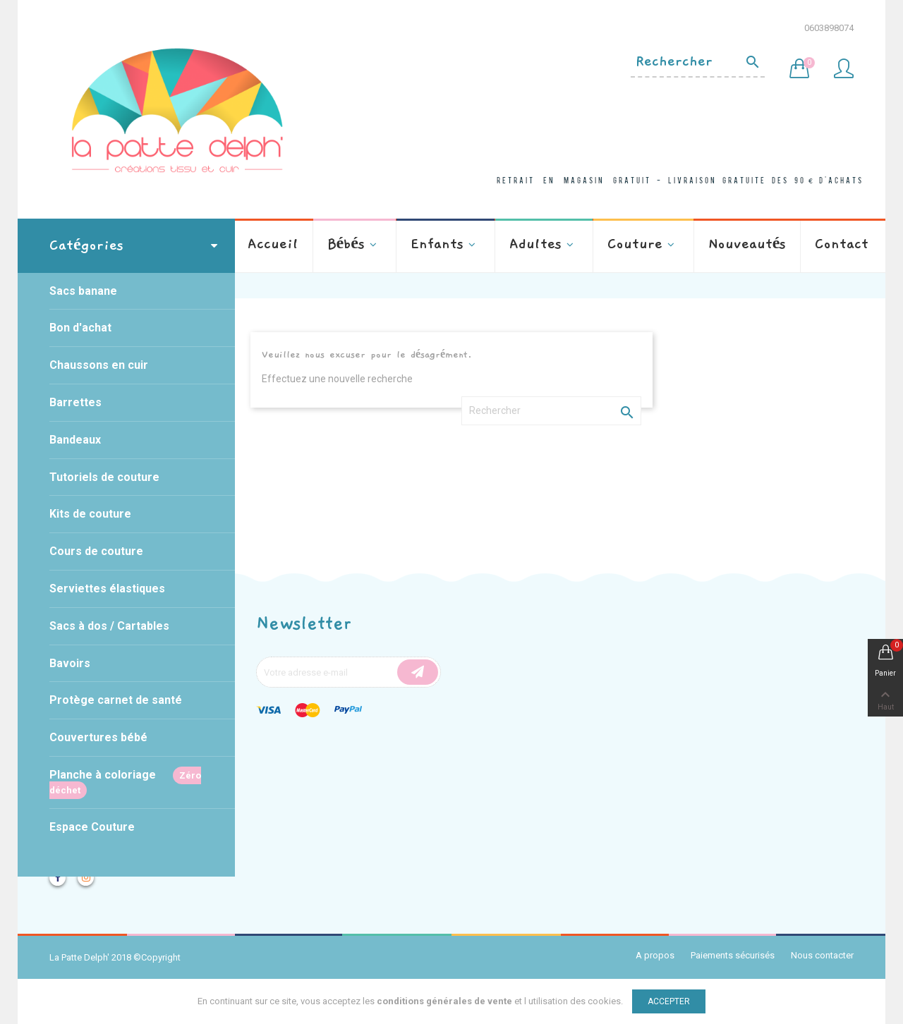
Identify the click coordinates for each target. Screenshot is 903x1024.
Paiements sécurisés (733, 955)
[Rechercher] (698, 62)
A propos (655, 955)
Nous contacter (822, 955)
